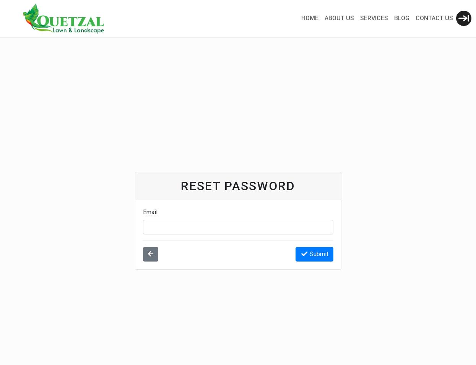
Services (374, 18)
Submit (314, 254)
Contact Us (434, 18)
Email (150, 212)
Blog (401, 18)
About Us (339, 18)
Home (309, 18)
